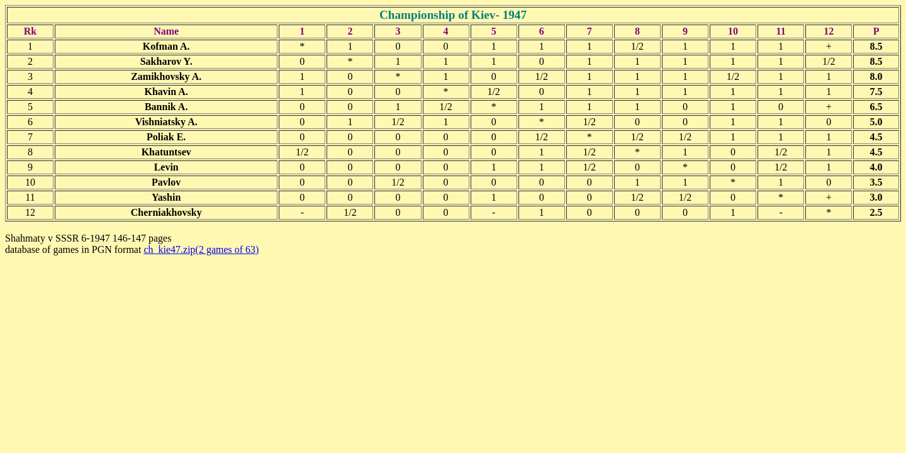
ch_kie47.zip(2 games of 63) (201, 249)
